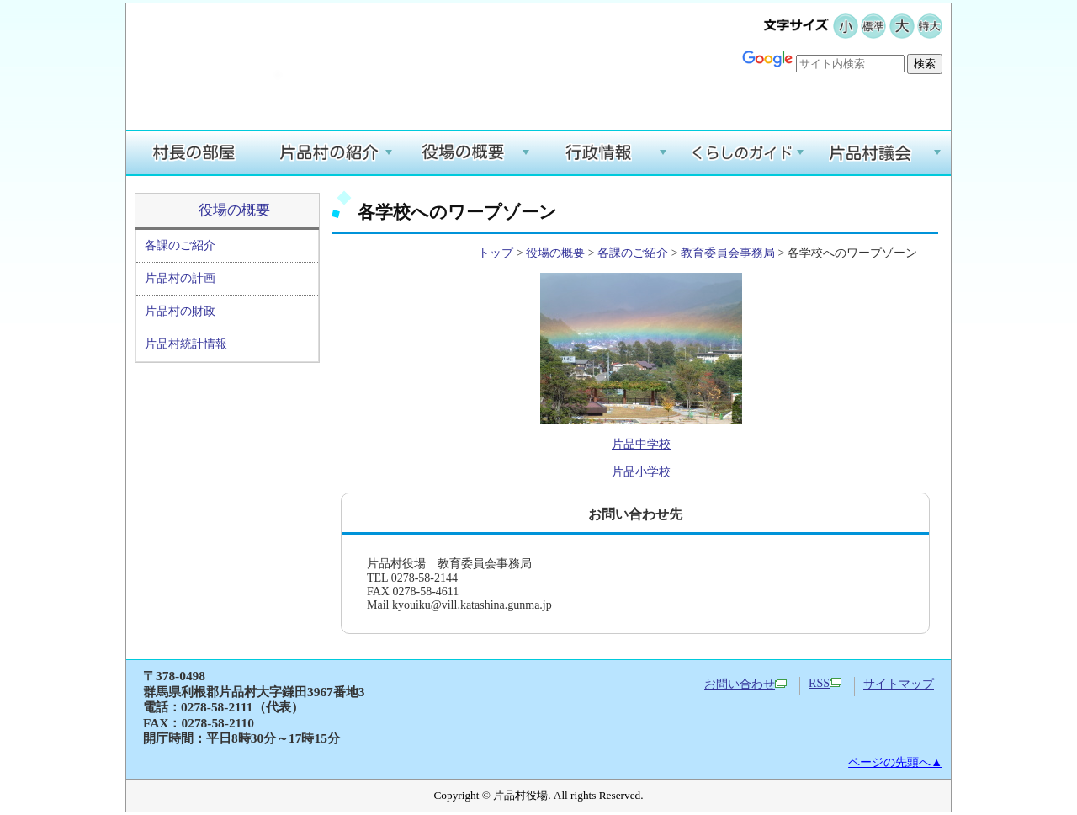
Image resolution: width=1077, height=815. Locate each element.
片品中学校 (641, 444)
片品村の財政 (180, 311)
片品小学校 (641, 472)
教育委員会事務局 (728, 253)
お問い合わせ (745, 684)
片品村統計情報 (186, 344)
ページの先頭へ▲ (895, 762)
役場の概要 (234, 210)
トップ (495, 253)
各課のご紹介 (180, 245)
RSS (825, 683)
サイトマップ (898, 684)
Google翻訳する (893, 89)
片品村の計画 (180, 278)
